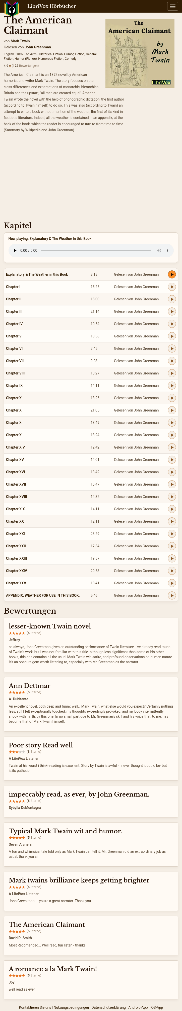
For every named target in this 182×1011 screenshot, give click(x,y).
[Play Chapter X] (172, 398)
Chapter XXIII (16, 558)
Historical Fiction (51, 54)
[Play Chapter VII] (172, 361)
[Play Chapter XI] (172, 410)
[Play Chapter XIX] (172, 509)
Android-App (138, 1007)
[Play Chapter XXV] (172, 583)
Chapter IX (14, 386)
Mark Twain (20, 41)
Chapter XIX (15, 509)
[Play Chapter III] (172, 311)
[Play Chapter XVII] (172, 484)
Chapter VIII (15, 373)
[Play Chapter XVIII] (172, 497)
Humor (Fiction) (26, 58)
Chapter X (14, 398)
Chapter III (14, 311)
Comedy (70, 58)
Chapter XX (15, 521)
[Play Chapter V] (172, 336)
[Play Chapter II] (172, 299)
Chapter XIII (15, 435)
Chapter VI (14, 348)
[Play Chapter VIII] (172, 373)
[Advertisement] (91, 178)
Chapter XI (14, 410)
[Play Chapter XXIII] (172, 558)
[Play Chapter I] (172, 287)
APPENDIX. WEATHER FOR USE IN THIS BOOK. (43, 595)
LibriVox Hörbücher (51, 6)
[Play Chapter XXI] (172, 534)
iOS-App (156, 1007)
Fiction (80, 54)
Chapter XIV (15, 447)
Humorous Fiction (50, 58)
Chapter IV (14, 324)
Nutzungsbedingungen (71, 1007)
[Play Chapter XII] (172, 423)
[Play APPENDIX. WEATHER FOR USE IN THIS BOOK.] (172, 595)
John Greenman (38, 47)
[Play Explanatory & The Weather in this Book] (172, 274)
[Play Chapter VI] (172, 348)
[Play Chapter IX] (172, 386)
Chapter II (13, 299)
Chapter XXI (15, 534)
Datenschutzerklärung (109, 1007)
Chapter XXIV (16, 571)
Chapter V (14, 336)
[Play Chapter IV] (172, 324)
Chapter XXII (16, 546)
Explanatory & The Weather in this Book (37, 274)
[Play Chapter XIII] (172, 435)
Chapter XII (15, 423)
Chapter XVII (16, 484)
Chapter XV (15, 460)
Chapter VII (15, 361)
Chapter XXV (16, 583)
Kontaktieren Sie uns (35, 1007)
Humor (69, 54)
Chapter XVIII (16, 497)
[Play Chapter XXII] (172, 546)
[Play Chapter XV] (172, 460)
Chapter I (13, 287)
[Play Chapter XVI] (172, 472)
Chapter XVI (15, 472)
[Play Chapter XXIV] (172, 571)
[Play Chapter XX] (172, 521)
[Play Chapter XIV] (172, 447)
